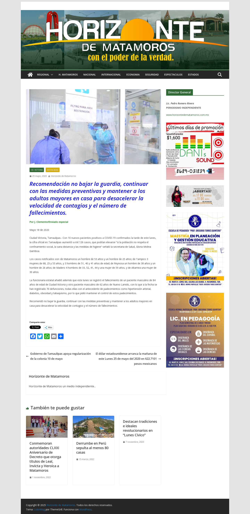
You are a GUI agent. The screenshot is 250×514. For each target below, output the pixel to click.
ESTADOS (193, 74)
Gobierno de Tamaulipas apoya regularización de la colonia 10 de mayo (58, 356)
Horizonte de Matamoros (63, 176)
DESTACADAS (52, 170)
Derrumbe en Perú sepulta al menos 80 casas (92, 448)
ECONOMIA (133, 74)
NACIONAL (89, 74)
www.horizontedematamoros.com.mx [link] (187, 114)
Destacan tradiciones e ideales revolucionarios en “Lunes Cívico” (140, 428)
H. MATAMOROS (68, 74)
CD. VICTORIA (37, 170)
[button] (51, 74)
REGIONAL (43, 74)
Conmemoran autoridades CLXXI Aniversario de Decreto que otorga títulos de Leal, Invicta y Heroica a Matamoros (45, 457)
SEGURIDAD (152, 74)
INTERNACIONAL (111, 74)
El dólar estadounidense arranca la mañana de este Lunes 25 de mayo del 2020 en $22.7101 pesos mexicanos (128, 359)
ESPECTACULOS (173, 74)
